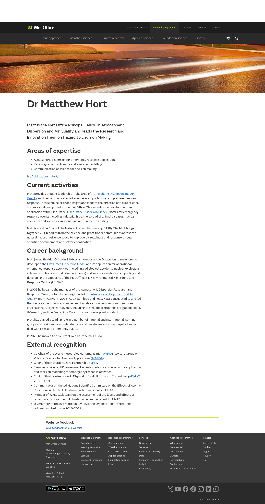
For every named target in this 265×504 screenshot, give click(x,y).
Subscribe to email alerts (183, 468)
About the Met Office (181, 437)
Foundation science (174, 38)
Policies (207, 437)
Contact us (176, 464)
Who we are (176, 443)
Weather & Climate (91, 437)
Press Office (176, 451)
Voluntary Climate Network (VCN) (55, 475)
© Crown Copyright (209, 499)
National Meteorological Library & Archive (58, 454)
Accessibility (209, 443)
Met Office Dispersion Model (87, 212)
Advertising (145, 468)
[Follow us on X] (170, 488)
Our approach (52, 38)
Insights (143, 464)
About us (201, 27)
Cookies (207, 447)
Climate (85, 455)
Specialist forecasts (91, 460)
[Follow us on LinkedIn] (208, 488)
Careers (216, 27)
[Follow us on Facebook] (185, 488)
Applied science (142, 38)
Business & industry (149, 451)
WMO (108, 354)
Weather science (81, 38)
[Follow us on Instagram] (201, 488)
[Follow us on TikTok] (193, 488)
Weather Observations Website (58, 465)
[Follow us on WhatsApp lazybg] (216, 488)
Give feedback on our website (64, 428)
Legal (206, 451)
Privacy (207, 455)
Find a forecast (89, 443)
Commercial (176, 447)
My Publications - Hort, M (44, 176)
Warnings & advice (90, 447)
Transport (144, 447)
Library (200, 38)
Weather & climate (137, 27)
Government (146, 443)
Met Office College (56, 443)
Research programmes (164, 27)
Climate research (112, 38)
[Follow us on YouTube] (178, 488)
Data (141, 455)
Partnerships (177, 460)
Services (186, 27)
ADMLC (134, 376)
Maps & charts (88, 451)
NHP (93, 363)
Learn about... (88, 464)
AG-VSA (97, 358)
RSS (205, 460)
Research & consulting (151, 460)
